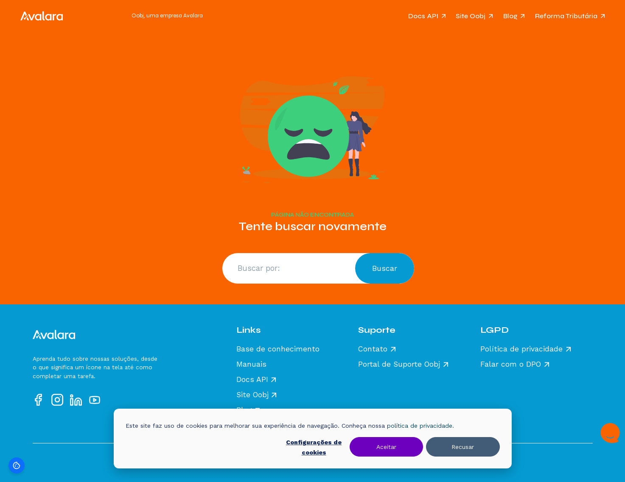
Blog (510, 16)
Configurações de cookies (314, 447)
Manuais (251, 364)
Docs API (423, 16)
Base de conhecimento (278, 349)
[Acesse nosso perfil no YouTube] (95, 400)
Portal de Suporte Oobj (399, 364)
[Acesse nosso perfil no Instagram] (57, 400)
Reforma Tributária (566, 16)
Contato (372, 349)
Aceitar (386, 446)
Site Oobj (470, 16)
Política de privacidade (521, 349)
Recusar (462, 446)
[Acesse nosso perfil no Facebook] (39, 400)
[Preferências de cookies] (16, 465)
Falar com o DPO (510, 364)
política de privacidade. (420, 425)
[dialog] (313, 438)
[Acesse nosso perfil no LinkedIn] (76, 400)
